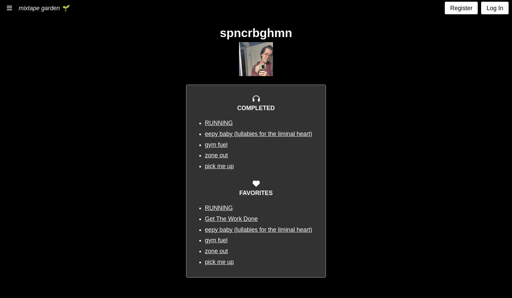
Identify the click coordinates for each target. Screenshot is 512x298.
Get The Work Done (231, 218)
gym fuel (216, 144)
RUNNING (219, 123)
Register (461, 8)
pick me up (219, 166)
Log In (495, 8)
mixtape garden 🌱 (44, 8)
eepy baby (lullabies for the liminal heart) (258, 133)
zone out (216, 155)
